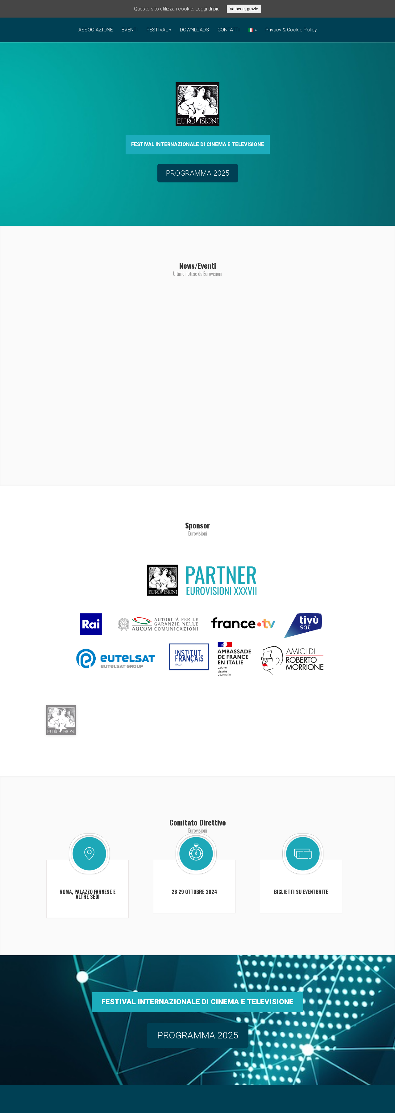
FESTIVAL (157, 30)
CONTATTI (229, 30)
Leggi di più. (208, 9)
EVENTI (130, 30)
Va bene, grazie (244, 8)
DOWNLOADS (194, 30)
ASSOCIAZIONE (95, 30)
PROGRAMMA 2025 (197, 1067)
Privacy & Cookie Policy (291, 30)
